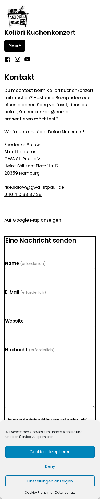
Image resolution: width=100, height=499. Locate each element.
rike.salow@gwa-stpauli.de (34, 187)
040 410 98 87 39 (23, 194)
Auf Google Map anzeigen (32, 220)
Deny (50, 466)
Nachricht (30, 350)
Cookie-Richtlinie (38, 492)
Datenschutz (65, 492)
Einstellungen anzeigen (50, 481)
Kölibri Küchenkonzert (39, 32)
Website (14, 321)
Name (25, 263)
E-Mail (25, 292)
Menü (17, 45)
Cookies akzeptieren (50, 451)
